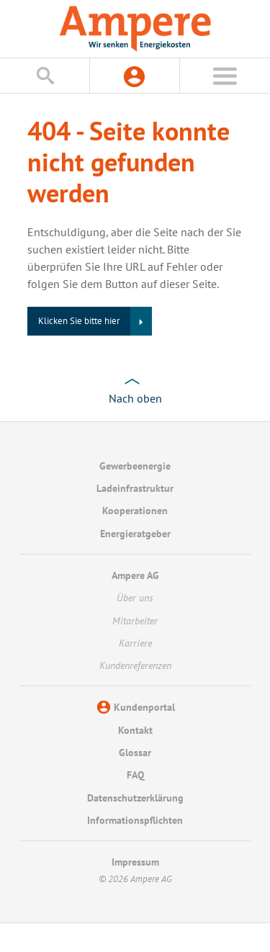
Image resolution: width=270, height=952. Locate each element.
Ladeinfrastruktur (135, 488)
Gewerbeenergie (135, 465)
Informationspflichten (135, 820)
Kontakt (135, 730)
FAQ (135, 774)
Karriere (135, 643)
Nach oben (135, 398)
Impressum (135, 862)
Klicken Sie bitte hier (79, 321)
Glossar (135, 752)
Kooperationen (135, 510)
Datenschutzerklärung (135, 797)
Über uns (135, 597)
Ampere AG (135, 575)
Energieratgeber (135, 533)
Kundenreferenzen (135, 665)
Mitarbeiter (135, 620)
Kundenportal (144, 707)
